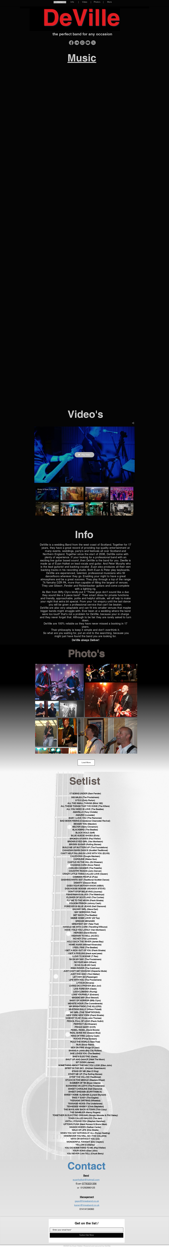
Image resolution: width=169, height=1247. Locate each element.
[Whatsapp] (82, 42)
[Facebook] (71, 42)
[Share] (132, 422)
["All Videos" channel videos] (84, 502)
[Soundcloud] (76, 42)
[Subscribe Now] (86, 1235)
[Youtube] (88, 42)
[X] (93, 42)
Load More (86, 762)
